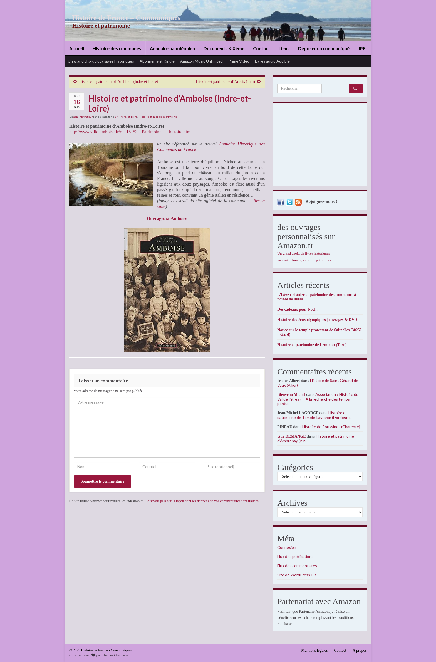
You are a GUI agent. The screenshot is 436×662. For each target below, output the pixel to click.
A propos (360, 650)
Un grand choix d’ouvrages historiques (101, 61)
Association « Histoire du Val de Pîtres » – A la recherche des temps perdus (317, 399)
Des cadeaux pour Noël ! (297, 309)
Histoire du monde (150, 116)
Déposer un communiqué (324, 48)
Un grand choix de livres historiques (303, 253)
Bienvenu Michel (291, 394)
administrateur (83, 116)
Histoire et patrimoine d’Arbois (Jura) (225, 82)
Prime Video (238, 61)
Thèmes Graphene (115, 655)
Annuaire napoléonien (172, 48)
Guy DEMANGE (291, 436)
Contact (261, 48)
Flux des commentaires (297, 565)
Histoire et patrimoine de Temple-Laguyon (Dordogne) (314, 415)
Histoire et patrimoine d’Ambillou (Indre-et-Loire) (118, 82)
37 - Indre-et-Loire (126, 116)
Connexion (286, 547)
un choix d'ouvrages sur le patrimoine (304, 260)
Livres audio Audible (272, 61)
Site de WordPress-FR (296, 574)
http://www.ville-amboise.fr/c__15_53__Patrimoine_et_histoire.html (130, 131)
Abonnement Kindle (157, 61)
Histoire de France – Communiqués (122, 18)
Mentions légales (314, 650)
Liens (284, 48)
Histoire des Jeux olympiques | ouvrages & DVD (317, 320)
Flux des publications (295, 556)
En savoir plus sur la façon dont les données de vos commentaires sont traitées (202, 501)
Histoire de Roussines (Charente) (331, 426)
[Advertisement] (320, 145)
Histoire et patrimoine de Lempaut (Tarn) (311, 345)
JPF (361, 48)
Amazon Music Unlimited (201, 61)
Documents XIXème (224, 48)
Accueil (76, 48)
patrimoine (170, 116)
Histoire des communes (117, 48)
